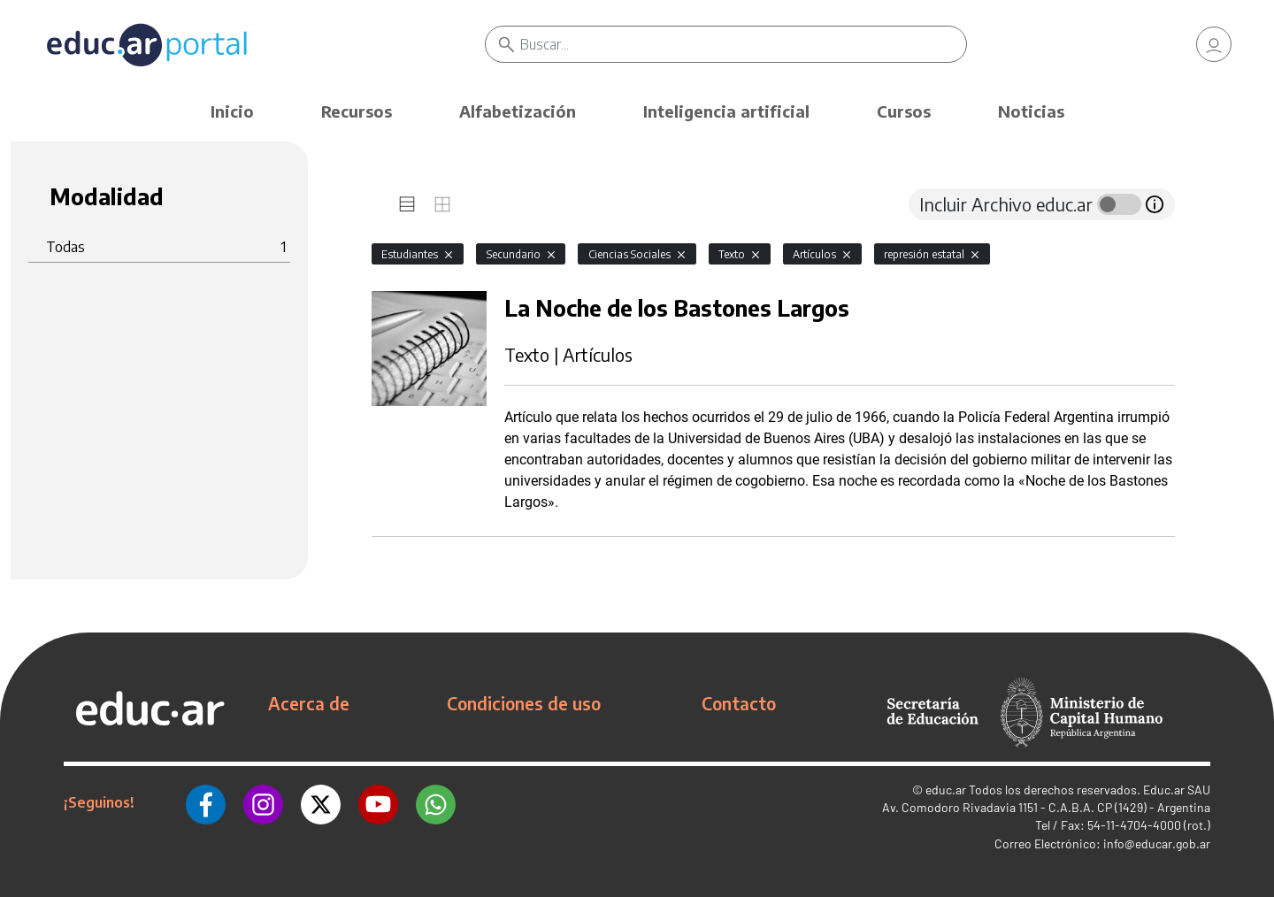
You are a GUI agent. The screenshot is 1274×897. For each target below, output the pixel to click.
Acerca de (308, 703)
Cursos (904, 111)
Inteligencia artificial (726, 111)
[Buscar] (743, 44)
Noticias (1031, 111)
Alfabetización (517, 111)
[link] (1214, 44)
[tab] (407, 204)
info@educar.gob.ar (1156, 843)
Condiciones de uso (524, 703)
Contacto (739, 703)
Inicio (232, 111)
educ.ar (945, 789)
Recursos (356, 111)
